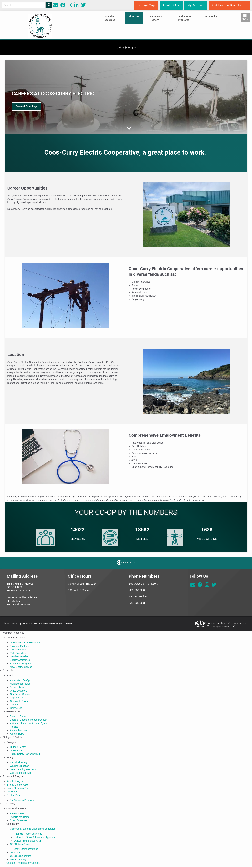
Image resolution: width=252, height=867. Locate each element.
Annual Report (17, 733)
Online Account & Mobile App (25, 642)
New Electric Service (21, 667)
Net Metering (13, 791)
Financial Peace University (28, 833)
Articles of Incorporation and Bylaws (29, 723)
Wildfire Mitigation (19, 766)
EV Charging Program (22, 800)
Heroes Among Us (20, 859)
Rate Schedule (18, 653)
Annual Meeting (18, 730)
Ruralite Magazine (19, 817)
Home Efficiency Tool (17, 788)
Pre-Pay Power (18, 649)
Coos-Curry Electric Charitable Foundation (32, 828)
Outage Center (18, 747)
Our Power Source (20, 694)
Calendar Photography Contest (23, 862)
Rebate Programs (15, 781)
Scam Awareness (19, 820)
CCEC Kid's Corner (20, 844)
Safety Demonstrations (26, 849)
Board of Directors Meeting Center (28, 719)
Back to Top (129, 562)
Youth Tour (15, 852)
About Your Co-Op (20, 680)
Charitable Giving (19, 701)
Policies (14, 726)
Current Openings (26, 106)
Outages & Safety (156, 18)
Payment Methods (19, 646)
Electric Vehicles (15, 795)
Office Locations (18, 690)
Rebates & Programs (185, 18)
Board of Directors (19, 716)
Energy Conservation (17, 784)
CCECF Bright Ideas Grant (28, 840)
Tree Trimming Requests (23, 769)
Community (210, 17)
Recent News (17, 813)
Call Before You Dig (20, 772)
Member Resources (110, 18)
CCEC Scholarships (20, 856)
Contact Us (16, 708)
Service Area (17, 687)
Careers (14, 704)
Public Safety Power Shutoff (25, 754)
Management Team (20, 683)
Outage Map (16, 750)
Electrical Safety (18, 762)
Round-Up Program (20, 663)
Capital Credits (18, 697)
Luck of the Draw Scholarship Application (36, 837)
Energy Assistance (20, 660)
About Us (133, 17)
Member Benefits (19, 656)
